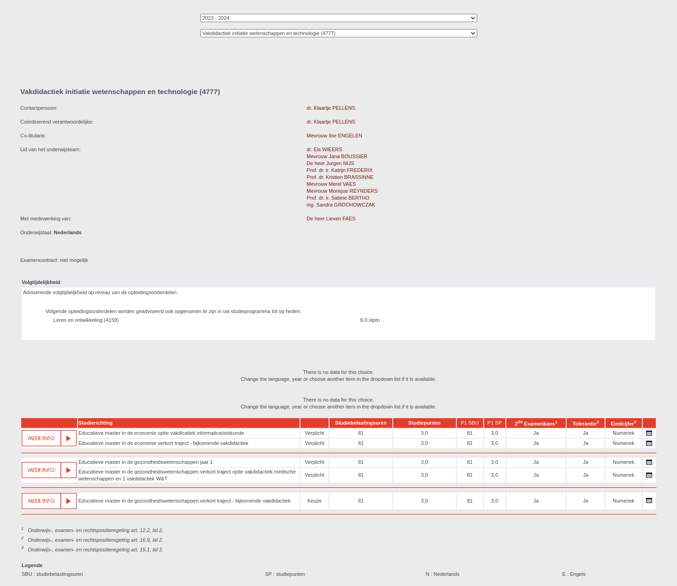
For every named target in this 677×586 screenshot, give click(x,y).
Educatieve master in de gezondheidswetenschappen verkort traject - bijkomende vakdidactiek (184, 500)
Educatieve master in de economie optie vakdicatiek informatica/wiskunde (161, 433)
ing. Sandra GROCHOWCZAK (341, 204)
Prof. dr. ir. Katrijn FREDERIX (340, 170)
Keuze (314, 500)
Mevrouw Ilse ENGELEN (334, 135)
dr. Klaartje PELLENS (331, 108)
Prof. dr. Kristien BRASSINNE (340, 177)
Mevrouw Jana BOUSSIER (337, 156)
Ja (536, 433)
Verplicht (314, 433)
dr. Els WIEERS (324, 149)
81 (361, 433)
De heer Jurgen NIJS (330, 163)
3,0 (424, 433)
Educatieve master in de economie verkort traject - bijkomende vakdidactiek (163, 443)
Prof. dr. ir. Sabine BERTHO (338, 198)
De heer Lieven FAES (331, 218)
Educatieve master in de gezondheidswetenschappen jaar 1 (145, 462)
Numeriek (624, 433)
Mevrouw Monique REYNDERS (342, 191)
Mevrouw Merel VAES (331, 184)
